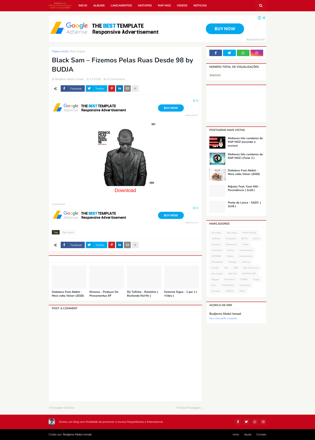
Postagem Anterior (62, 408)
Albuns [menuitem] (99, 5)
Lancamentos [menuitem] (121, 5)
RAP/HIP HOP (249, 273)
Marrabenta (217, 261)
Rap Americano (250, 267)
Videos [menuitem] (182, 5)
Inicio (236, 434)
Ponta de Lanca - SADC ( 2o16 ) (244, 204)
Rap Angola (77, 51)
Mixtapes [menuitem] (145, 5)
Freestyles (217, 250)
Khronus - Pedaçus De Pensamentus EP (104, 293)
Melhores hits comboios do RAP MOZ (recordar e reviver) (245, 142)
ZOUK (242, 291)
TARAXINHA (227, 285)
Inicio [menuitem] (83, 5)
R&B (235, 267)
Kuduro (230, 256)
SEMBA (244, 279)
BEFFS (244, 238)
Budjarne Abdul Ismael (225, 314)
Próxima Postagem (188, 408)
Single (256, 279)
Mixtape (232, 261)
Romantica (229, 279)
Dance (256, 238)
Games (230, 250)
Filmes (245, 244)
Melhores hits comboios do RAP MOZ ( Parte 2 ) (245, 156)
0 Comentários (116, 79)
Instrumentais (246, 250)
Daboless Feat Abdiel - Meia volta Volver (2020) (68, 293)
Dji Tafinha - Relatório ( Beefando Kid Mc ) (142, 293)
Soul (214, 285)
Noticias (246, 261)
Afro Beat (216, 232)
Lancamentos (245, 256)
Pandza (215, 267)
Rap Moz (232, 273)
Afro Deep (232, 232)
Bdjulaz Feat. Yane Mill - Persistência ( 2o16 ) (244, 188)
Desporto (216, 244)
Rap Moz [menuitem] (164, 5)
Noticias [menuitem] (200, 5)
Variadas (216, 291)
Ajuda (247, 434)
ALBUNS (216, 238)
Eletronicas (231, 244)
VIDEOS (230, 291)
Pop (226, 267)
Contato (261, 434)
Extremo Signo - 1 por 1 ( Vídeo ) (180, 293)
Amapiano (231, 238)
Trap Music (244, 285)
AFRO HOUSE (249, 232)
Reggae (215, 279)
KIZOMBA (216, 256)
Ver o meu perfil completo (223, 318)
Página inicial (60, 51)
